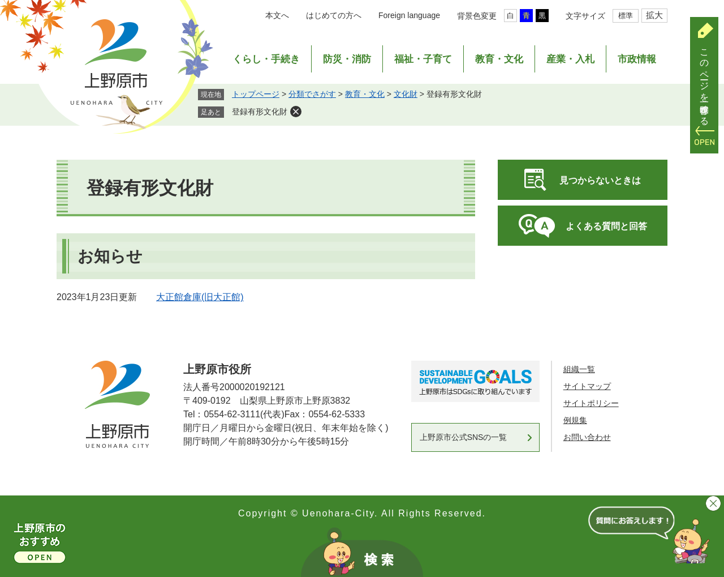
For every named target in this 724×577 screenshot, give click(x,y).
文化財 (405, 94)
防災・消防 (347, 59)
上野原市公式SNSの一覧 (463, 437)
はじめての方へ (333, 15)
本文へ (277, 15)
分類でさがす (312, 94)
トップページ (255, 94)
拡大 (654, 15)
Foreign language (409, 15)
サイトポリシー (591, 403)
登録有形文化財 (259, 111)
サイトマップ (587, 386)
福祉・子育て (423, 59)
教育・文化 (499, 59)
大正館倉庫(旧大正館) (200, 297)
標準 (625, 15)
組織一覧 (579, 369)
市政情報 (637, 59)
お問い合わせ (587, 437)
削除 (295, 111)
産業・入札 (570, 59)
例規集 (575, 420)
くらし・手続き (266, 59)
